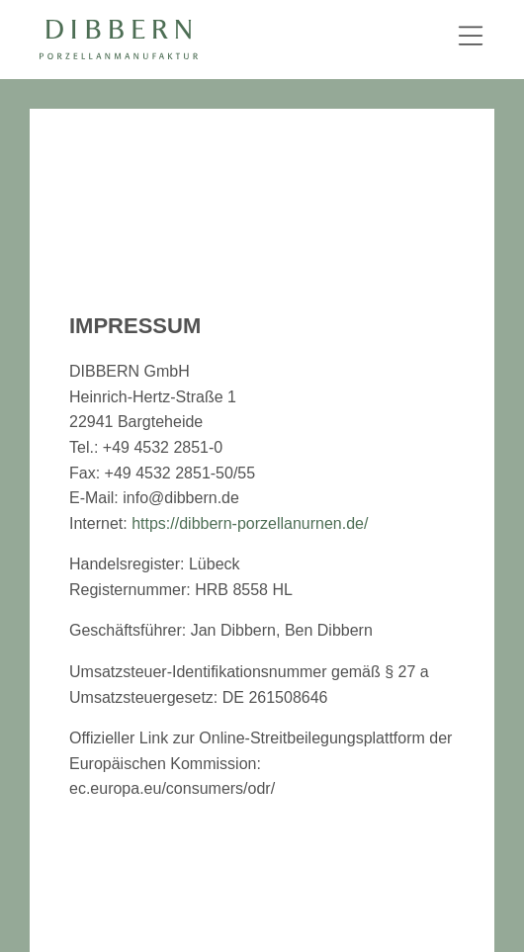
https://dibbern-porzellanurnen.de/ (249, 523)
